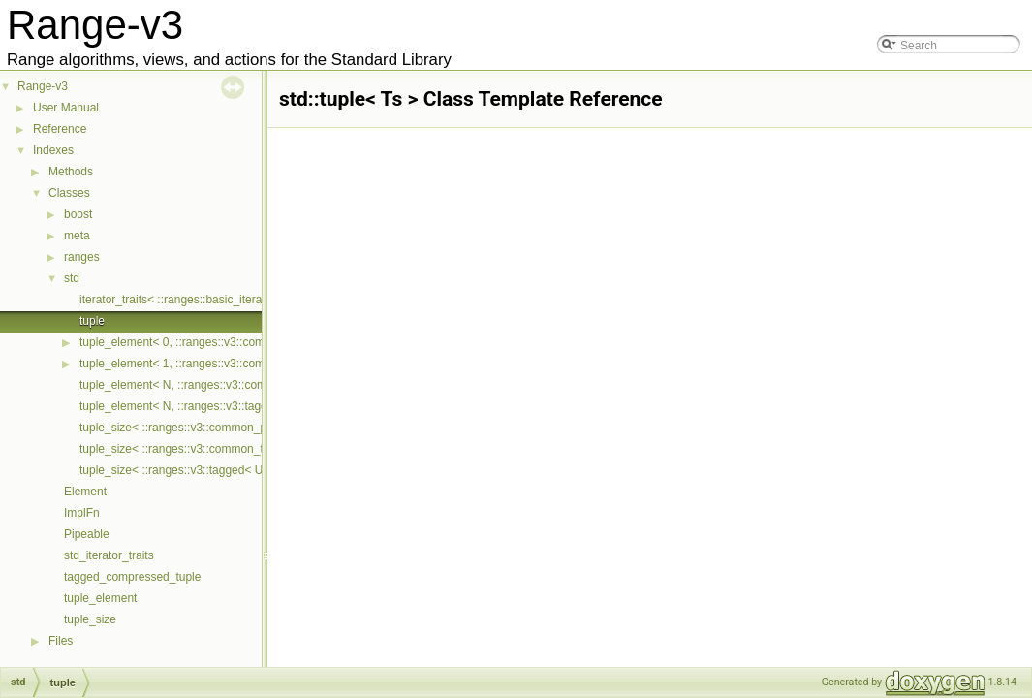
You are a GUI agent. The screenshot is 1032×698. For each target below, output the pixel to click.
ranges (82, 257)
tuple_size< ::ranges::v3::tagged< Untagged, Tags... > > (222, 470)
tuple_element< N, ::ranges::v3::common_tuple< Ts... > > (225, 385)
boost (78, 214)
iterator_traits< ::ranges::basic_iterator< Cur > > (202, 299)
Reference (59, 129)
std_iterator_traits (109, 555)
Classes (69, 193)
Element (85, 491)
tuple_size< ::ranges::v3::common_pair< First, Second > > (228, 427)
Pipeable (86, 534)
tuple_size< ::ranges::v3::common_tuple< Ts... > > (207, 449)
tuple (92, 321)
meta (77, 235)
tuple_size (90, 619)
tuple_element (100, 598)
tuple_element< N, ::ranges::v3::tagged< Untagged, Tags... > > (240, 406)
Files (60, 641)
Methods (70, 171)
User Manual (66, 107)
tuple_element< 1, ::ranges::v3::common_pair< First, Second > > (245, 363)
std (71, 278)
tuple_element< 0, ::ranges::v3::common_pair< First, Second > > (245, 342)
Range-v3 (42, 86)
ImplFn (82, 513)
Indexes (53, 150)
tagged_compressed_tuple (132, 577)
